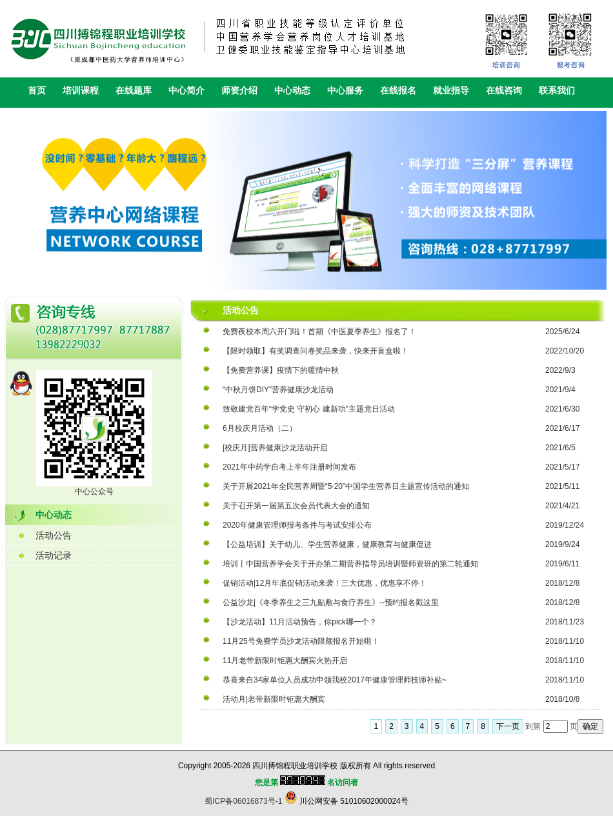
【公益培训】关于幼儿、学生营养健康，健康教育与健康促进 (327, 544)
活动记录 (53, 555)
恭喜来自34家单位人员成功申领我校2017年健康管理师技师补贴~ (335, 679)
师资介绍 (239, 90)
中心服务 (345, 90)
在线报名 (398, 90)
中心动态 (292, 90)
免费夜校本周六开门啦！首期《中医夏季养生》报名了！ (319, 331)
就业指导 (451, 90)
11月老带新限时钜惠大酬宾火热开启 (285, 660)
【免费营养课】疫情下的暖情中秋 (281, 370)
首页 (37, 90)
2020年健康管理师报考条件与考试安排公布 (297, 525)
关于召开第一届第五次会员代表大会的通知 (296, 505)
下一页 (507, 726)
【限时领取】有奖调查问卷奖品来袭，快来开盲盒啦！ (315, 350)
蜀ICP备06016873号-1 (243, 801)
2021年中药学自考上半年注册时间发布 (289, 467)
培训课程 (81, 90)
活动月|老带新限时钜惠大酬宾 (274, 699)
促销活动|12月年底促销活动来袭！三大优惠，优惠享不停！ (325, 583)
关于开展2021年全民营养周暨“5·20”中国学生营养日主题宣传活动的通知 (346, 486)
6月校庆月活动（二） (260, 428)
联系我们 (557, 90)
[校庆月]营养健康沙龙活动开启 (275, 447)
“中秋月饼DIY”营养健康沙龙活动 (278, 389)
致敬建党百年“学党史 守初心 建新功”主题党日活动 (309, 408)
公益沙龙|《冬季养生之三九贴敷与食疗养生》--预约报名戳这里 (331, 602)
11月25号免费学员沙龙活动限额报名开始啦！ (301, 641)
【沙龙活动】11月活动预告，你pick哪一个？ (300, 621)
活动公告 (53, 535)
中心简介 (186, 90)
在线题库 (134, 90)
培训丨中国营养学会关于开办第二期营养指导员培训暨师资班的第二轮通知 (350, 563)
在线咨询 (504, 90)
